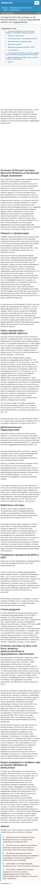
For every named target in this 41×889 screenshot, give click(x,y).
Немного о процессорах (16, 35)
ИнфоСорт (7, 3)
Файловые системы (14, 44)
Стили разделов (13, 50)
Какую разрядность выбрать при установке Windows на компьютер (22, 58)
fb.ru (10, 883)
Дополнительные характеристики (19, 41)
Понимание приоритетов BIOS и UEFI (21, 47)
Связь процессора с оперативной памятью (22, 38)
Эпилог (10, 62)
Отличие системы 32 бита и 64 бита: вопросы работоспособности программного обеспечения (22, 53)
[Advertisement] (20, 88)
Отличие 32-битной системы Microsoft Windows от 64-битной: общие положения (20, 32)
